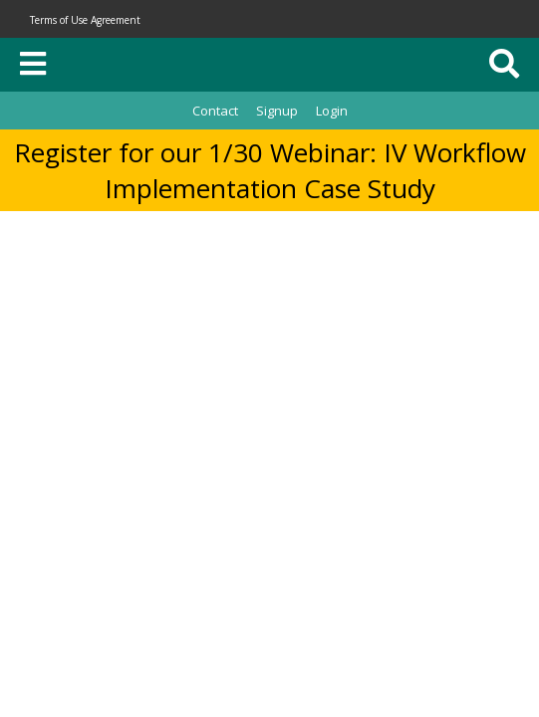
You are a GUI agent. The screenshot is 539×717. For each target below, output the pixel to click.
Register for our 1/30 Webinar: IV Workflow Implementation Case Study (270, 170)
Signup (277, 111)
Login (332, 111)
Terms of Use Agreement (85, 20)
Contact (215, 111)
